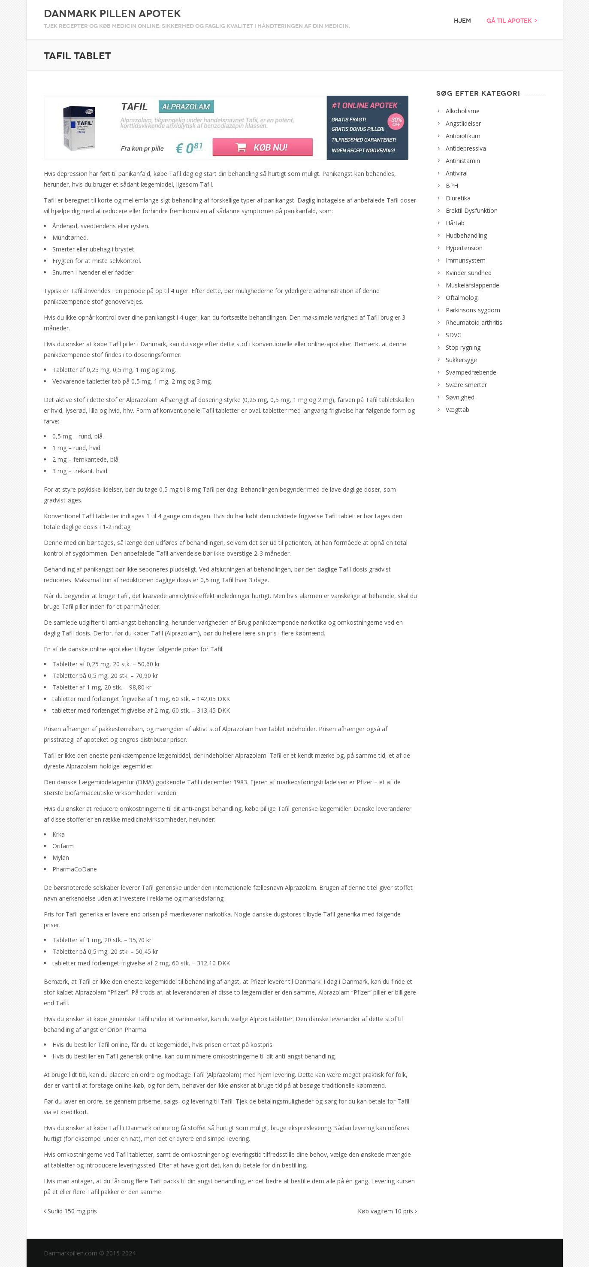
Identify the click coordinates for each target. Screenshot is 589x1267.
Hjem (462, 20)
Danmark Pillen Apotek (112, 13)
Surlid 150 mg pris (70, 1211)
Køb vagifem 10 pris (387, 1211)
